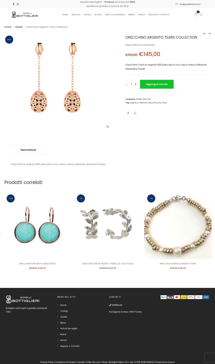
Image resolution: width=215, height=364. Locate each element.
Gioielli (87, 14)
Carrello (81, 362)
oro (159, 102)
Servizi (141, 14)
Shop (104, 362)
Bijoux (98, 14)
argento (133, 102)
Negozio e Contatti (159, 14)
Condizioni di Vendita (65, 362)
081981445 (115, 305)
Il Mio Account (94, 362)
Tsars (164, 102)
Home (65, 14)
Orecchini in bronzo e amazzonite (37, 263)
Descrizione (28, 150)
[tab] (28, 150)
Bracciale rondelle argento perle (178, 263)
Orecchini (147, 99)
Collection (142, 102)
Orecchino (152, 102)
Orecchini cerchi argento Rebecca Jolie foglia (107, 263)
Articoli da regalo (115, 14)
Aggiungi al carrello (157, 84)
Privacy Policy (47, 362)
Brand (131, 14)
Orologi (75, 14)
